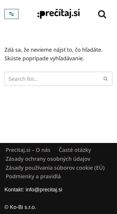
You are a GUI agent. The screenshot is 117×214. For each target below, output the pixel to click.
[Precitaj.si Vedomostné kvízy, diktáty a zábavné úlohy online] (58, 13)
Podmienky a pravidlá (33, 176)
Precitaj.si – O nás (28, 149)
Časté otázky (75, 149)
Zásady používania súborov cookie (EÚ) (55, 167)
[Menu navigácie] (11, 14)
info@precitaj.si (44, 190)
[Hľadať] (102, 14)
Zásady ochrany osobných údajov (48, 158)
